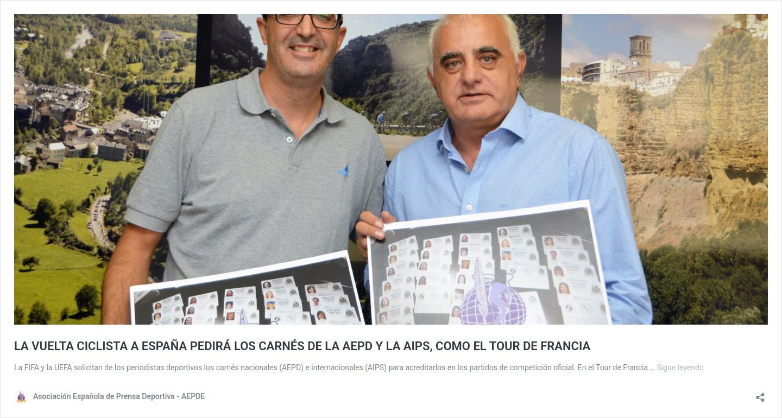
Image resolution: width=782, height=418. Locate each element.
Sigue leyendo (680, 367)
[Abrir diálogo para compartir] (760, 393)
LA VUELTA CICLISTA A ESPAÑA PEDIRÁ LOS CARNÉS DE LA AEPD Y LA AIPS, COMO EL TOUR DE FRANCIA (302, 346)
